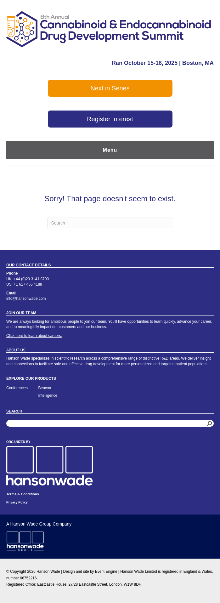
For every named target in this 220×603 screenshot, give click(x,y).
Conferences (17, 388)
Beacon (44, 388)
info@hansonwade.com (26, 298)
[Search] (110, 223)
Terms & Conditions (22, 494)
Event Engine (106, 571)
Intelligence (48, 395)
